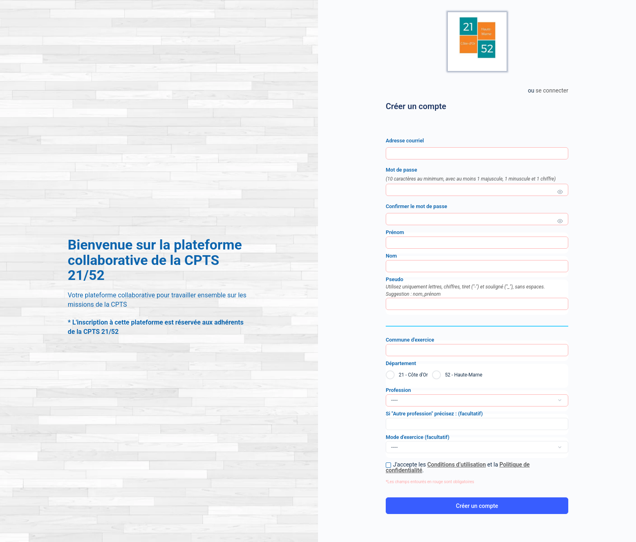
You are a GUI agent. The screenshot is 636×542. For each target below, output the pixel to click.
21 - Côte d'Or (413, 375)
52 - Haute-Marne (463, 375)
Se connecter (552, 90)
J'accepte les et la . (458, 467)
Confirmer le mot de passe (416, 206)
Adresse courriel (405, 141)
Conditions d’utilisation (456, 464)
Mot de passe (477, 175)
